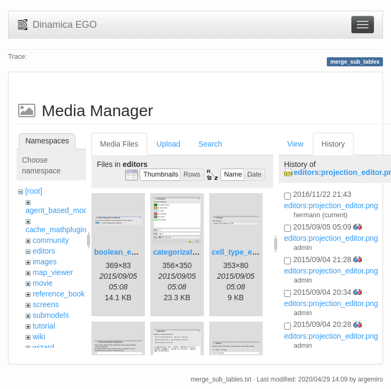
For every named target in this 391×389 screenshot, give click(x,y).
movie (42, 283)
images (45, 261)
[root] (33, 191)
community (51, 240)
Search (210, 144)
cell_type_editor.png (248, 252)
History (333, 144)
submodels (51, 315)
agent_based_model (60, 210)
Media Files (119, 144)
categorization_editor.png (198, 252)
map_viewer (53, 272)
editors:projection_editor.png (331, 205)
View (295, 144)
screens (46, 304)
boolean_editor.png (128, 252)
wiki (39, 336)
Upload (168, 144)
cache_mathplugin (56, 229)
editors (44, 251)
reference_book (59, 293)
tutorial (44, 326)
